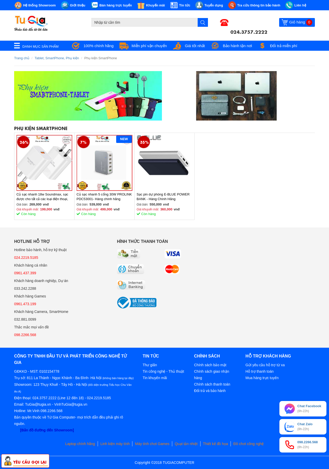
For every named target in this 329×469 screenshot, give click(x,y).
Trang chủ (21, 58)
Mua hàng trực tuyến (262, 378)
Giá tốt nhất (195, 46)
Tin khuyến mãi (155, 378)
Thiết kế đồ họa (215, 444)
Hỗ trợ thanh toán (259, 371)
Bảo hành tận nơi (237, 46)
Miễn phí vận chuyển (149, 46)
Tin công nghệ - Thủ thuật (163, 371)
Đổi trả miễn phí (283, 46)
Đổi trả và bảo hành (210, 391)
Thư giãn (150, 365)
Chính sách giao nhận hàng (211, 374)
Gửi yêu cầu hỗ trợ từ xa (265, 365)
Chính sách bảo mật (210, 365)
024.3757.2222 (248, 31)
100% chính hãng (99, 46)
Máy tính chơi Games (152, 444)
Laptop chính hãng (80, 444)
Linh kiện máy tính (115, 444)
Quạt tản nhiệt (186, 444)
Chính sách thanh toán (212, 384)
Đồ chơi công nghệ (248, 444)
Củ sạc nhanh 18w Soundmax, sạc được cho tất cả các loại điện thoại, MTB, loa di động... (42, 196)
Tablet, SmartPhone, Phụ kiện (57, 58)
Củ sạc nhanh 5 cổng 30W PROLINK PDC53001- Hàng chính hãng (104, 196)
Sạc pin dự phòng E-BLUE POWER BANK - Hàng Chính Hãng (163, 196)
